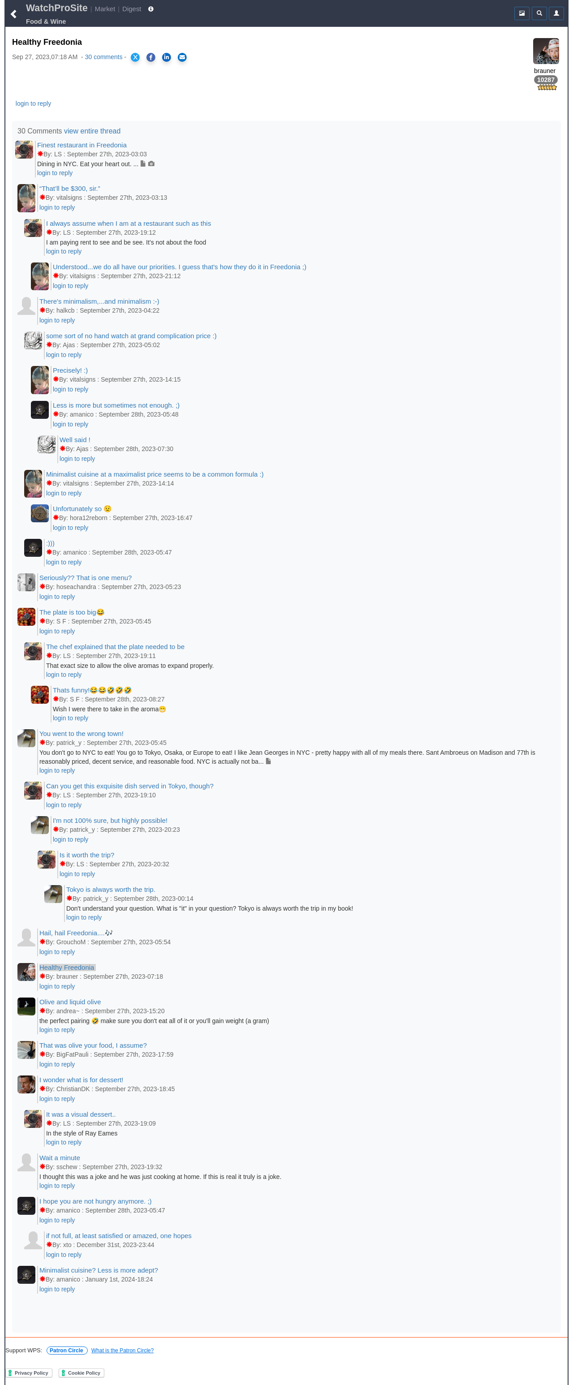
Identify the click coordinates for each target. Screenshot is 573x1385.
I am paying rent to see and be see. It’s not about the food (126, 242)
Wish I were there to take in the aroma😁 (110, 709)
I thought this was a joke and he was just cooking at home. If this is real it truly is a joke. (160, 1176)
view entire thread (92, 131)
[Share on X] (135, 57)
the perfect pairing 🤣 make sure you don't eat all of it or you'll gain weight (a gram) (154, 1020)
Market (105, 9)
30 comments (104, 56)
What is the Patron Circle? (122, 1350)
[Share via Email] (182, 57)
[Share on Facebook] (150, 57)
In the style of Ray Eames (82, 1133)
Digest (131, 9)
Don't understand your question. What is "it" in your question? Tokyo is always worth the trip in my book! (209, 908)
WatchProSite (57, 8)
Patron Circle (67, 1350)
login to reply (33, 103)
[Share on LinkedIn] (166, 57)
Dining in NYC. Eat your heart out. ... (95, 164)
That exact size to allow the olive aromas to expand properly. (130, 665)
